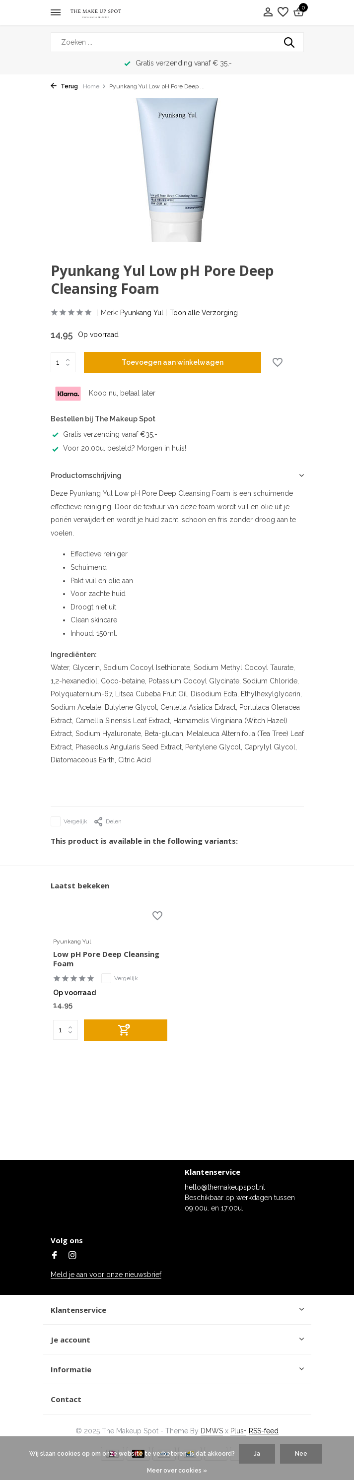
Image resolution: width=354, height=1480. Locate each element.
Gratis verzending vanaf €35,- (104, 434)
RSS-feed (264, 1431)
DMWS (212, 1431)
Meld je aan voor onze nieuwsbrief (106, 1274)
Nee (301, 1453)
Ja (257, 1453)
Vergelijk (69, 821)
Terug (64, 86)
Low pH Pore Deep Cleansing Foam (106, 959)
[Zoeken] (177, 42)
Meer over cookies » (177, 1470)
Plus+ (238, 1431)
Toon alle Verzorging (204, 313)
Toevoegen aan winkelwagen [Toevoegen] (172, 362)
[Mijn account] (268, 12)
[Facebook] (55, 1256)
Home (94, 86)
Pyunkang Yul (141, 313)
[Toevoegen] (125, 1030)
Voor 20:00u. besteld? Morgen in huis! (118, 448)
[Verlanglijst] (283, 12)
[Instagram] (72, 1256)
